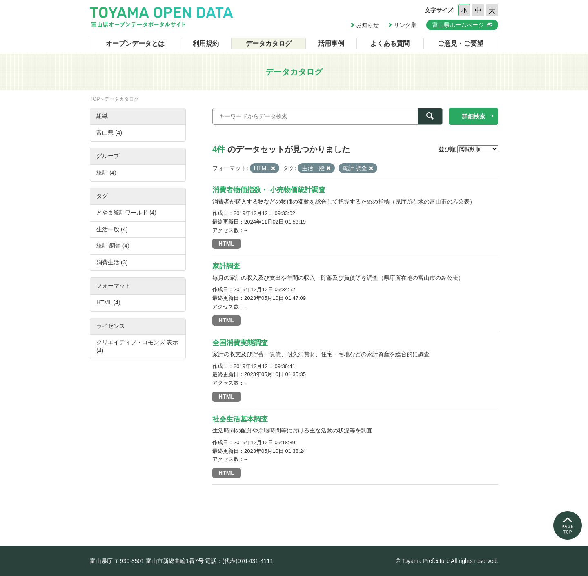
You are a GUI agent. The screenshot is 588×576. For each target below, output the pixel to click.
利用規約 (206, 43)
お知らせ (367, 25)
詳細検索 (473, 116)
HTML (226, 243)
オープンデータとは (135, 43)
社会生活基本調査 (240, 419)
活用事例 (331, 43)
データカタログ (269, 43)
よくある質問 (390, 43)
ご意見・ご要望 (460, 43)
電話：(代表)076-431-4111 (239, 561)
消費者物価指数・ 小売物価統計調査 (268, 190)
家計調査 (226, 266)
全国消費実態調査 (240, 343)
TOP (95, 99)
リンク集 (405, 25)
